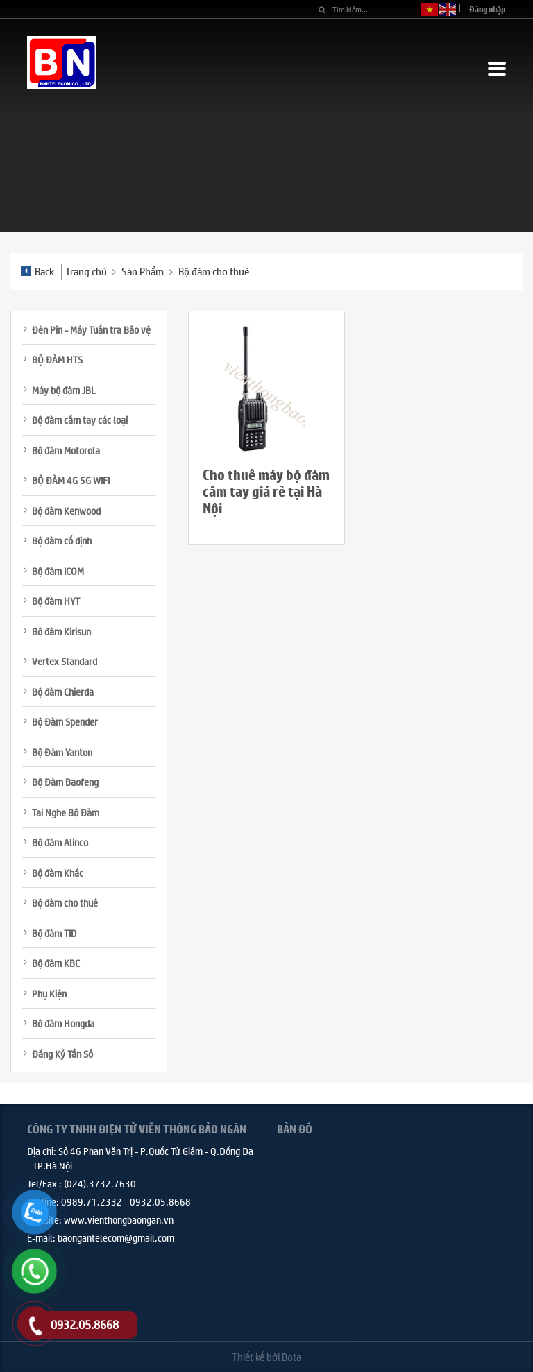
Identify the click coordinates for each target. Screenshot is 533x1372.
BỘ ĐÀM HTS (57, 359)
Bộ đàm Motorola (66, 450)
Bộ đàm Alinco (60, 842)
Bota (291, 1356)
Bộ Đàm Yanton (62, 752)
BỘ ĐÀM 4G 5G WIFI (71, 480)
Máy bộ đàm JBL (64, 390)
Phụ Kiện (49, 993)
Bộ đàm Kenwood (66, 510)
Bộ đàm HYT (56, 601)
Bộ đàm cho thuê (213, 271)
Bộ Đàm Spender (65, 721)
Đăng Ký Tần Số (62, 1054)
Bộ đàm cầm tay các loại (80, 420)
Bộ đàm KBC (56, 963)
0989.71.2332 (91, 1201)
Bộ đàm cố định (62, 540)
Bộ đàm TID (54, 933)
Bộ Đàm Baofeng (65, 782)
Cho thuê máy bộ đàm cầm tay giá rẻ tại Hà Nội (266, 491)
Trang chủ (86, 271)
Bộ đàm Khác (57, 873)
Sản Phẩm (142, 271)
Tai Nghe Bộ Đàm (65, 812)
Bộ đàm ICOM (58, 571)
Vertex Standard (64, 661)
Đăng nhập (487, 9)
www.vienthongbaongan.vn (119, 1219)
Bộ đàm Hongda (63, 1023)
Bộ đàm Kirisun (61, 631)
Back (37, 271)
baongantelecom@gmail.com (116, 1237)
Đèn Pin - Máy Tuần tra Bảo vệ (91, 329)
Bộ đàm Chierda (63, 691)
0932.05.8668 (160, 1201)
